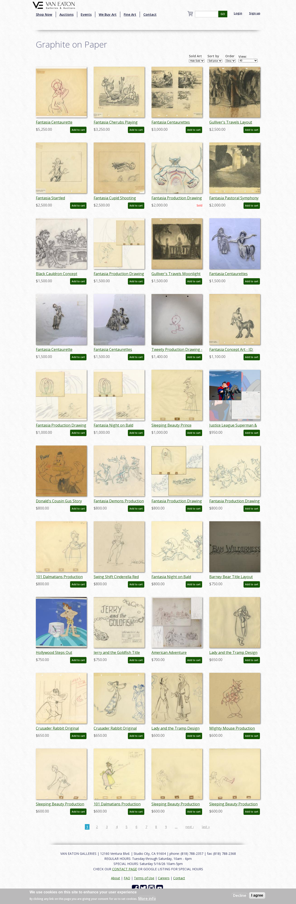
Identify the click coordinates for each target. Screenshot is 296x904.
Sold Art (195, 56)
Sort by (213, 56)
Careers (164, 878)
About (115, 878)
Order (229, 56)
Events (86, 14)
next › (189, 827)
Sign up (254, 13)
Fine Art (130, 14)
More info (147, 898)
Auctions (66, 14)
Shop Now (44, 14)
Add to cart (78, 129)
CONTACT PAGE (124, 869)
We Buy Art (108, 14)
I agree (257, 895)
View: (242, 56)
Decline (239, 895)
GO (223, 14)
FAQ (127, 878)
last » (206, 827)
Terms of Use (144, 878)
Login (238, 13)
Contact (150, 14)
